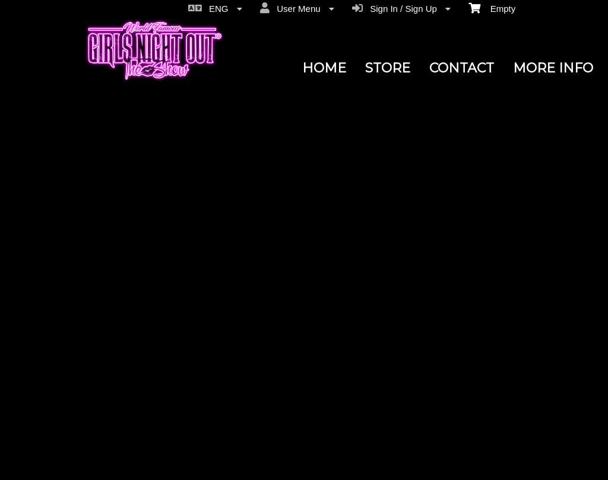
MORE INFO (553, 68)
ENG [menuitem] (215, 8)
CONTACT (461, 68)
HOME (324, 68)
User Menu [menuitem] (297, 8)
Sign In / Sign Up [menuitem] (401, 8)
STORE (387, 68)
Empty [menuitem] (491, 8)
